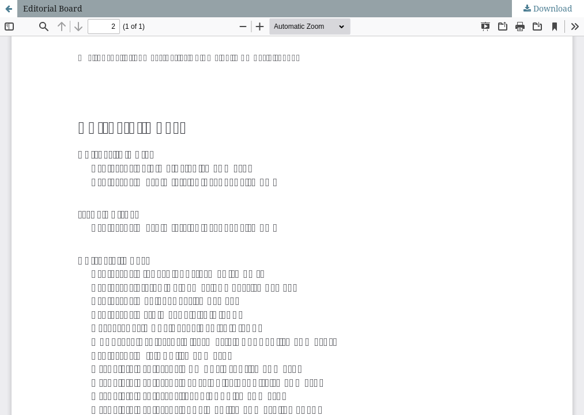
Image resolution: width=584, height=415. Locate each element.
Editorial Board (52, 8)
